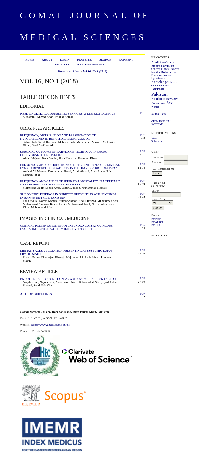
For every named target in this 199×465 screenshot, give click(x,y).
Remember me (166, 168)
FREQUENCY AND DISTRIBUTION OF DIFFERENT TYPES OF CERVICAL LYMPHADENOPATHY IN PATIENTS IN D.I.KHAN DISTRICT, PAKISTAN (70, 166)
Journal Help (158, 113)
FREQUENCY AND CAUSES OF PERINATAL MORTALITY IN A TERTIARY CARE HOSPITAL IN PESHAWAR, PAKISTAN (70, 182)
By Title (156, 224)
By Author (157, 221)
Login (65, 59)
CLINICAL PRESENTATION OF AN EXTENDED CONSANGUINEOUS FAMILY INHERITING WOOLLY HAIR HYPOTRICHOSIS (66, 227)
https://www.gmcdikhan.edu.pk (50, 324)
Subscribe (156, 141)
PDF (142, 113)
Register (84, 59)
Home (29, 59)
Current (126, 59)
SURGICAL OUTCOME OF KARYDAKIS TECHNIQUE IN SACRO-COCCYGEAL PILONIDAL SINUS (64, 153)
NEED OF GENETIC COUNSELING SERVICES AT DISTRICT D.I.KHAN (67, 113)
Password (157, 162)
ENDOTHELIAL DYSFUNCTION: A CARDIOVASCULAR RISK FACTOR (68, 278)
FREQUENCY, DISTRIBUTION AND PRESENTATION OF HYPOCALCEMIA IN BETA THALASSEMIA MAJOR (58, 137)
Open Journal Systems (161, 123)
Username (157, 157)
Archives (62, 64)
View (154, 138)
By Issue (156, 218)
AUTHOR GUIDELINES (36, 294)
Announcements (90, 64)
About (47, 59)
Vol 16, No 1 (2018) (95, 71)
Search (105, 59)
